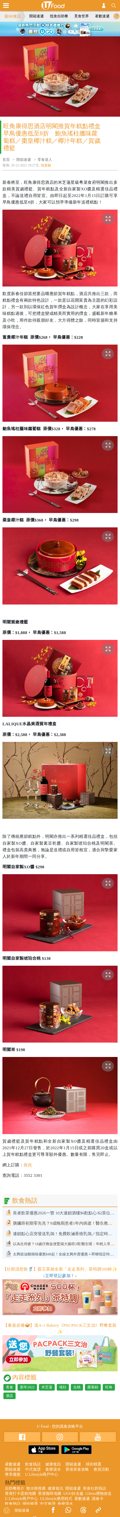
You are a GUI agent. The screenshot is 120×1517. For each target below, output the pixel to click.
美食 (9, 1387)
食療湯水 (53, 1469)
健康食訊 (53, 1464)
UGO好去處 (73, 1493)
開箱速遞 (36, 16)
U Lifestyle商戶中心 (41, 1474)
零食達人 (44, 160)
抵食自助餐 (59, 16)
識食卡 (97, 1498)
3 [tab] (63, 28)
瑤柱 (62, 1387)
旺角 (108, 1387)
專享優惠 (12, 1474)
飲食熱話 (33, 1464)
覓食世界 (81, 16)
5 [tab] (60, 33)
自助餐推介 (14, 1488)
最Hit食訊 (12, 16)
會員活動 (101, 1469)
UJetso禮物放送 (98, 1493)
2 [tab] (56, 28)
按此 (28, 1165)
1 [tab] (49, 28)
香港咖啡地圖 (49, 1493)
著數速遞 (102, 16)
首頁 (6, 160)
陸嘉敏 (46, 165)
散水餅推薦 (36, 1488)
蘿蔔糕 (92, 1387)
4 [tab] (71, 28)
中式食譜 (33, 1469)
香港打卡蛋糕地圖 (20, 1493)
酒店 (9, 1396)
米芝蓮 (46, 1387)
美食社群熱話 (94, 1488)
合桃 (77, 1387)
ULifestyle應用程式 (56, 1498)
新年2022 (27, 1387)
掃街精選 (93, 1464)
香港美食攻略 (77, 1469)
